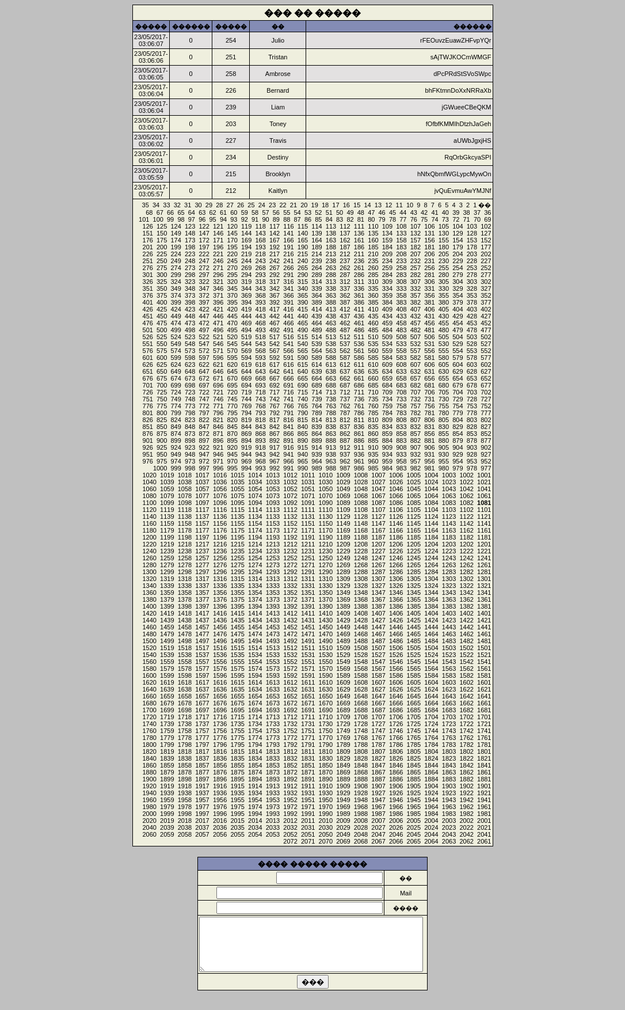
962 (345, 461)
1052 (290, 488)
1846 (396, 765)
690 (303, 385)
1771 (308, 737)
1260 (149, 558)
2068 (361, 841)
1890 (326, 779)
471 (218, 323)
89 (276, 219)
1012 (290, 475)
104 (457, 226)
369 (246, 295)
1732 (290, 723)
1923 (449, 792)
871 (218, 433)
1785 (414, 744)
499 (175, 329)
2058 (185, 834)
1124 (431, 516)
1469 (343, 634)
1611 (308, 682)
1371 (308, 599)
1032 (290, 482)
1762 (466, 737)
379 (457, 302)
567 (274, 350)
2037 (202, 827)
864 (316, 433)
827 (486, 426)
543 (260, 343)
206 (429, 253)
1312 (290, 578)
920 (232, 447)
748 (190, 399)
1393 (273, 606)
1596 (220, 675)
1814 (255, 751)
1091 (308, 502)
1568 (361, 668)
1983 (449, 813)
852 (486, 433)
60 (233, 212)
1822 (466, 758)
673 (190, 378)
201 (148, 247)
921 (218, 447)
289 (316, 274)
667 (274, 378)
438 (331, 316)
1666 (396, 703)
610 (373, 364)
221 (218, 253)
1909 (343, 786)
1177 (202, 530)
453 (472, 323)
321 (218, 281)
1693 (273, 710)
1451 (308, 627)
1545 (414, 661)
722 (204, 392)
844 (246, 426)
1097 (202, 502)
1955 (237, 799)
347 (204, 288)
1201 (484, 544)
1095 (237, 502)
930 (444, 454)
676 (148, 378)
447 (204, 316)
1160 (149, 523)
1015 (237, 475)
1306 (396, 578)
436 (359, 316)
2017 (202, 820)
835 (373, 426)
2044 (431, 834)
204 (457, 253)
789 (316, 412)
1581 (484, 675)
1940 (149, 792)
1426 (396, 620)
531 (429, 343)
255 (444, 267)
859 (387, 433)
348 (190, 288)
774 (175, 406)
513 (331, 336)
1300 (149, 571)
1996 (220, 813)
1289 (343, 571)
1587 (378, 675)
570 (232, 350)
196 (218, 247)
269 (246, 267)
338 (331, 288)
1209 (343, 544)
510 (373, 336)
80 (371, 219)
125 (162, 226)
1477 (202, 634)
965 (303, 461)
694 (246, 385)
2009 (343, 820)
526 (148, 336)
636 (359, 371)
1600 (149, 675)
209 (387, 253)
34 (156, 205)
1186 (396, 537)
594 (246, 357)
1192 (290, 537)
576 (148, 350)
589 (316, 357)
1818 (185, 751)
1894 (255, 779)
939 (316, 454)
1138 (185, 516)
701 (148, 385)
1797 (202, 744)
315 (303, 281)
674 (175, 378)
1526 (396, 654)
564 (316, 350)
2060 (149, 834)
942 (274, 454)
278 (472, 274)
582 (415, 357)
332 (415, 288)
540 (303, 343)
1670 (326, 703)
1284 (431, 571)
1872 (290, 772)
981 (429, 468)
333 (401, 288)
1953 (273, 799)
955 (444, 461)
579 (457, 357)
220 (232, 253)
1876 (220, 772)
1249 (343, 558)
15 (356, 205)
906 (429, 447)
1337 (202, 585)
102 (486, 226)
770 (232, 406)
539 (316, 343)
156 (429, 240)
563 (331, 350)
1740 (149, 723)
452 (486, 323)
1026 (396, 482)
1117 (202, 509)
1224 (431, 551)
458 (401, 323)
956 (429, 461)
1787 (378, 744)
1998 (185, 813)
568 (260, 350)
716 (288, 392)
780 (444, 412)
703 (472, 392)
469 (246, 323)
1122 (466, 516)
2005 (414, 820)
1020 (149, 475)
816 (288, 419)
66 (170, 212)
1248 (361, 558)
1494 (255, 640)
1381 (484, 606)
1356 (220, 592)
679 (457, 385)
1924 (431, 792)
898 (190, 440)
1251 (308, 558)
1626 (396, 689)
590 (303, 357)
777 (486, 412)
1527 (378, 654)
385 (373, 302)
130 (444, 233)
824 (175, 419)
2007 (378, 820)
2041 (484, 834)
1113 (273, 509)
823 (190, 419)
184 (387, 247)
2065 (414, 841)
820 (232, 419)
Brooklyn (277, 173)
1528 (361, 654)
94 (223, 219)
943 (260, 454)
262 (345, 267)
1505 (414, 647)
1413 (273, 613)
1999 (167, 813)
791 (288, 412)
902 (486, 447)
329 (457, 288)
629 (457, 371)
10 (409, 205)
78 (392, 219)
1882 (466, 779)
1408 (361, 613)
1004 (431, 475)
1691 (308, 710)
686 (359, 385)
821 (218, 419)
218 (260, 253)
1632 (290, 689)
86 (307, 219)
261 (359, 267)
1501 (484, 647)
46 (382, 212)
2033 (273, 827)
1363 (449, 599)
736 (359, 399)
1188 (361, 537)
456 (429, 323)
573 (190, 350)
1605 (414, 682)
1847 (378, 765)
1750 (326, 730)
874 (175, 433)
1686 (396, 710)
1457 (202, 627)
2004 (431, 820)
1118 (185, 509)
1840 (149, 758)
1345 (414, 592)
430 (444, 316)
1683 (449, 710)
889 (316, 440)
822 (204, 419)
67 (160, 212)
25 (250, 205)
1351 (308, 592)
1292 (290, 571)
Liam (278, 107)
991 (288, 468)
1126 (396, 516)
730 (444, 399)
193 (260, 247)
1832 (290, 758)
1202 (466, 544)
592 (274, 357)
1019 (167, 475)
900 (162, 440)
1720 (149, 716)
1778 (185, 737)
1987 (378, 813)
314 (316, 281)
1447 (378, 627)
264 (316, 267)
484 (387, 329)
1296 (220, 571)
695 (232, 385)
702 (486, 392)
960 (373, 461)
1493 (273, 640)
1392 (290, 606)
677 (486, 385)
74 (434, 219)
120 (232, 226)
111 (359, 226)
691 (288, 385)
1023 (449, 482)
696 (218, 385)
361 (359, 295)
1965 (414, 806)
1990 (326, 813)
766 (288, 406)
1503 (449, 647)
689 (316, 385)
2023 (449, 827)
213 (331, 253)
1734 (255, 723)
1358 (185, 592)
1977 (202, 806)
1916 (220, 786)
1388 (361, 606)
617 (274, 364)
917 (274, 447)
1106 (396, 509)
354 (457, 295)
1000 (160, 468)
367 (274, 295)
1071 (308, 495)
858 (401, 433)
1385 (414, 606)
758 (401, 406)
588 (331, 357)
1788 (361, 744)
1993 (273, 813)
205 (444, 253)
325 (162, 281)
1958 (185, 799)
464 (316, 323)
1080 (149, 495)
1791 (308, 744)
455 (444, 323)
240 (303, 260)
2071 (308, 841)
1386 (396, 606)
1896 (220, 779)
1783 (449, 744)
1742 (466, 730)
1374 (255, 599)
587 (345, 357)
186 (359, 247)
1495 (237, 640)
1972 (290, 806)
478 (472, 329)
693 (260, 385)
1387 (378, 606)
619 (246, 364)
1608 (361, 682)
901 (148, 440)
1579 (167, 668)
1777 (202, 737)
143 (260, 233)
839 (316, 426)
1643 (449, 696)
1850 (326, 765)
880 (444, 440)
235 (373, 260)
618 (260, 364)
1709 (343, 716)
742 (274, 399)
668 (260, 378)
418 (260, 309)
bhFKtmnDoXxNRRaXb (458, 90)
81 (360, 219)
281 (429, 274)
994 (246, 468)
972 (204, 461)
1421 (484, 620)
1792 (290, 744)
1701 (484, 716)
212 (345, 253)
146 (218, 233)
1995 (237, 813)
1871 (308, 772)
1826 (396, 758)
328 (472, 288)
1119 (167, 509)
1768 (361, 737)
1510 (326, 647)
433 (401, 316)
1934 (255, 792)
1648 (361, 696)
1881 (484, 779)
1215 (237, 544)
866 (288, 433)
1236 (220, 551)
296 (218, 274)
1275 (237, 564)
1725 (414, 723)
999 (175, 468)
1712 (290, 716)
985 (373, 468)
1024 (431, 482)
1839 (167, 758)
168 (260, 240)
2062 (466, 841)
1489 (343, 640)
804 (457, 419)
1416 (220, 613)
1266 (396, 564)
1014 (255, 475)
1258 (185, 558)
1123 (449, 516)
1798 (185, 744)
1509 (343, 647)
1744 (431, 730)
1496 (220, 640)
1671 (308, 703)
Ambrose (278, 73)
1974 (255, 806)
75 (424, 219)
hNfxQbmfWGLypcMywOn (454, 173)
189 (316, 247)
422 (204, 309)
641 (288, 371)
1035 (237, 482)
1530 (326, 654)
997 (204, 468)
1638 (185, 689)
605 (444, 364)
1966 (396, 806)
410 (373, 309)
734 (387, 399)
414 (316, 309)
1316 (220, 578)
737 (345, 399)
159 (387, 240)
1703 (449, 716)
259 (387, 267)
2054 (255, 834)
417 (274, 309)
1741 (484, 730)
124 (175, 226)
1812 (290, 751)
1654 (255, 696)
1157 (202, 523)
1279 (167, 564)
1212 (290, 544)
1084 (431, 502)
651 (148, 371)
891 (288, 440)
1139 (167, 516)
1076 (220, 495)
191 (288, 247)
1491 (308, 640)
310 (373, 281)
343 (260, 288)
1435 (237, 620)
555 (444, 350)
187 (345, 247)
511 (359, 336)
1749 (343, 730)
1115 (237, 509)
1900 (149, 779)
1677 (202, 703)
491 (288, 329)
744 (246, 399)
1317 (202, 578)
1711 (308, 716)
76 (413, 219)
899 (175, 440)
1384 (431, 606)
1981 (484, 813)
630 (444, 371)
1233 (273, 551)
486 (359, 329)
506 (429, 336)
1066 (396, 495)
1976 (220, 806)
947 (204, 454)
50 (339, 212)
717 (274, 392)
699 (175, 385)
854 (457, 433)
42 (424, 212)
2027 (378, 827)
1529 (343, 654)
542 (274, 343)
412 (345, 309)
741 (288, 399)
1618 (185, 682)
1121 (484, 516)
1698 (185, 710)
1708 (361, 716)
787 (345, 412)
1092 (290, 502)
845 (232, 426)
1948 (361, 799)
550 (162, 343)
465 (303, 323)
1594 (255, 675)
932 (415, 454)
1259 (167, 558)
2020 (149, 820)
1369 (343, 599)
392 (274, 302)
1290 (326, 571)
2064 (431, 841)
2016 (220, 820)
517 (274, 336)
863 (331, 433)
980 (444, 468)
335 (373, 288)
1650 (326, 696)
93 (233, 219)
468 (260, 323)
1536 (220, 654)
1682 (466, 710)
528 (472, 343)
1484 (431, 640)
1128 (361, 516)
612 (345, 364)
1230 (326, 551)
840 (303, 426)
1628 (361, 689)
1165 (414, 530)
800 (162, 412)
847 (204, 426)
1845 (414, 765)
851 (148, 426)
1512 (290, 647)
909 (387, 447)
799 (175, 412)
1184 (431, 537)
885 (373, 440)
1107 (378, 509)
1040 (149, 482)
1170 (326, 530)
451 (148, 316)
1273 (273, 564)
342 (274, 288)
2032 (290, 827)
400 (162, 302)
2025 (414, 827)
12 (388, 205)
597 (204, 357)
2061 (484, 841)
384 (387, 302)
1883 (449, 779)
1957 (202, 799)
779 (457, 412)
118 (260, 226)
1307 (378, 578)
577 (486, 357)
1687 (378, 710)
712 (345, 392)
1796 (220, 744)
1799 (167, 744)
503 (472, 336)
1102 (466, 509)
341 (288, 288)
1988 (361, 813)
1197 (202, 537)
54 (297, 212)
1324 (431, 585)
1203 (449, 544)
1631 (308, 689)
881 (429, 440)
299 (175, 274)
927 (486, 454)
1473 (273, 634)
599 (175, 357)
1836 (220, 758)
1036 (220, 482)
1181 (484, 537)
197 (204, 247)
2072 (290, 841)
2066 (396, 841)
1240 (149, 551)
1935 (237, 792)
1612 (290, 682)
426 (148, 309)
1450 (326, 627)
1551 (308, 661)
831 (429, 426)
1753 (273, 730)
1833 (273, 758)
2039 (167, 827)
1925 (414, 792)
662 (345, 378)
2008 (361, 820)
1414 (255, 613)
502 (486, 336)
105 (444, 226)
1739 (167, 723)
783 (401, 412)
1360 (149, 592)
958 (401, 461)
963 (331, 461)
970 (232, 461)
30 (198, 205)
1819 (167, 751)
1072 (290, 495)
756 (429, 406)
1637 (202, 689)
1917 (202, 786)
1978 (185, 806)
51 (329, 212)
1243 (449, 558)
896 (218, 440)
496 (218, 329)
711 (359, 392)
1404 (431, 613)
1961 (484, 806)
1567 (378, 668)
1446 (396, 627)
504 (457, 336)
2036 (220, 827)
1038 (185, 482)
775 (162, 406)
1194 (255, 537)
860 (373, 433)
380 (444, 302)
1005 (414, 475)
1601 (484, 682)
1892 (290, 779)
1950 (326, 799)
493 (260, 329)
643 (260, 371)
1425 (414, 620)
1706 (396, 716)
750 (162, 399)
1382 (466, 606)
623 (190, 364)
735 (373, 399)
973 (190, 461)
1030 (326, 482)
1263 (449, 564)
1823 (449, 758)
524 (175, 336)
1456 (220, 627)
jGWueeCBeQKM (466, 107)
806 (429, 419)
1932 (290, 792)
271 (218, 267)
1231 (308, 551)
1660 (149, 696)
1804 (431, 751)
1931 (308, 792)
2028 (361, 827)
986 (359, 468)
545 (232, 343)
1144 (431, 523)
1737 (202, 723)
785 (373, 412)
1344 (431, 592)
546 (218, 343)
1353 (273, 592)
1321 (484, 585)
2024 (431, 827)
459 (387, 323)
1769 (343, 737)
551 (148, 343)
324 (175, 281)
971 (218, 461)
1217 (202, 544)
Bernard (277, 90)
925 (162, 447)
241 (288, 260)
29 (208, 205)
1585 (414, 675)
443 (260, 316)
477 (486, 329)
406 (429, 309)
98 (180, 219)
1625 (414, 689)
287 (345, 274)
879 (457, 440)
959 (387, 461)
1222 (466, 551)
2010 (326, 820)
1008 (361, 475)
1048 (361, 488)
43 (413, 212)
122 (204, 226)
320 (232, 281)
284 (387, 274)
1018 (185, 475)
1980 (149, 806)
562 (345, 350)
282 (415, 274)
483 (401, 329)
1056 (220, 488)
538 (331, 343)
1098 (185, 502)
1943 (449, 799)
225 (162, 253)
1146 (396, 523)
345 (232, 288)
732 (415, 399)
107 (415, 226)
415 (303, 309)
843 (260, 426)
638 (331, 371)
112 (345, 226)
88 (286, 219)
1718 (185, 716)
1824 (431, 758)
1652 (290, 696)
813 (331, 419)
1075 (237, 495)
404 (457, 309)
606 (429, 364)
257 (415, 267)
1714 (255, 716)
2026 (396, 827)
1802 (466, 751)
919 (246, 447)
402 (486, 309)
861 (359, 433)
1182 (466, 537)
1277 (202, 564)
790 (303, 412)
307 (415, 281)
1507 (378, 647)
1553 (273, 661)
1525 (414, 654)
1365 (414, 599)
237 (345, 260)
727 (486, 399)
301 (148, 274)
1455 (237, 627)
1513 (273, 647)
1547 (378, 661)
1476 (220, 634)
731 (429, 399)
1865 (414, 772)
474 (175, 323)
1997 (202, 813)
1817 (202, 751)
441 (288, 316)
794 (246, 412)
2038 (185, 827)
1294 (255, 571)
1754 (255, 730)
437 (345, 316)
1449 (343, 627)
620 (232, 364)
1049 (343, 488)
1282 (466, 571)
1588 (361, 675)
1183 (449, 537)
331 (429, 288)
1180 (149, 530)
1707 (378, 716)
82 (349, 219)
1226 (396, 551)
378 (472, 302)
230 (444, 260)
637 (345, 371)
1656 (220, 696)
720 (232, 392)
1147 (378, 523)
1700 (149, 710)
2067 (378, 841)
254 (457, 267)
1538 (185, 654)
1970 (326, 806)
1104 (431, 509)
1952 (290, 799)
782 (415, 412)
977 (486, 468)
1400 (149, 606)
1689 (343, 710)
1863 (449, 772)
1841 (484, 765)
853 (472, 433)
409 (387, 309)
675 (162, 378)
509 (387, 336)
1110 (326, 509)
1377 (202, 599)
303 (472, 281)
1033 (273, 482)
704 (457, 392)
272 (204, 267)
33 (166, 205)
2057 (202, 834)
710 (373, 392)
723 (190, 392)
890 (303, 440)
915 (303, 447)
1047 (378, 488)
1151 (308, 523)
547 (204, 343)
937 (345, 454)
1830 (326, 758)
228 (472, 260)
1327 (378, 585)
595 (232, 357)
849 (175, 426)
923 (190, 447)
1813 (273, 751)
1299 (167, 571)
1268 (361, 564)
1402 (466, 613)
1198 (185, 537)
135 (373, 233)
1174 (255, 530)
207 (415, 253)
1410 (326, 613)
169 (246, 240)
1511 (308, 647)
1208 (361, 544)
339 (316, 288)
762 (345, 406)
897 (204, 440)
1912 (290, 786)
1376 (220, 599)
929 (457, 454)
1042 (466, 488)
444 (246, 316)
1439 (167, 620)
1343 (449, 592)
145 (232, 233)
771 (218, 406)
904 (457, 447)
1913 (273, 786)
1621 (484, 689)
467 (274, 323)
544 (246, 343)
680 (444, 385)
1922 (466, 792)
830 (444, 426)
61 (223, 212)
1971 (308, 806)
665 (303, 378)
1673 (273, 703)
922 (204, 447)
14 (367, 205)
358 (401, 295)
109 (387, 226)
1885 (414, 779)
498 (190, 329)
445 (232, 316)
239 (316, 260)
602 (486, 364)
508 (401, 336)
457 (415, 323)
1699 (167, 710)
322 (204, 281)
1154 (255, 523)
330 (444, 288)
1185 (414, 537)
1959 (167, 799)
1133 (273, 516)
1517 (202, 647)
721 (218, 392)
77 (402, 219)
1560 (149, 661)
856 (429, 433)
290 (303, 274)
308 (401, 281)
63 (202, 212)
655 (444, 378)
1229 (343, 551)
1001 (484, 475)
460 (373, 323)
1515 (237, 647)
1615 (237, 682)
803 (472, 419)
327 (486, 288)
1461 (484, 634)
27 (230, 205)
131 (429, 233)
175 (162, 240)
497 (204, 329)
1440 (149, 620)
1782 (466, 744)
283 (401, 274)
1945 (414, 799)
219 (246, 253)
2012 (290, 820)
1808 (361, 751)
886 (359, 440)
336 (359, 288)
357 (415, 295)
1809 (343, 751)
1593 (273, 675)
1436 (220, 620)
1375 (237, 599)
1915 (237, 786)
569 (246, 350)
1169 (343, 530)
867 (274, 433)
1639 (167, 689)
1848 (361, 765)
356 (429, 295)
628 (472, 371)
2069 (343, 841)
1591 (308, 675)
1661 (484, 703)
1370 (326, 599)
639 (316, 371)
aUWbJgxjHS (472, 140)
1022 (466, 482)
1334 (255, 585)
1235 (237, 551)
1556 (220, 661)
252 (486, 267)
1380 (149, 599)
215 (303, 253)
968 (260, 461)
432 (415, 316)
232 (415, 260)
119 (246, 226)
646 (218, 371)
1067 (378, 495)
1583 (449, 675)
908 (401, 447)
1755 (237, 730)
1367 (378, 599)
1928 (361, 792)
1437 (202, 620)
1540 (149, 654)
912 (345, 447)
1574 (255, 668)
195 (232, 247)
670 (232, 378)
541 (288, 343)
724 (175, 392)
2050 (326, 834)
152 (486, 240)
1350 (326, 592)
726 (148, 392)
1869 (343, 772)
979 (457, 468)
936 (359, 454)
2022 (466, 827)
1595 (237, 675)
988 (331, 468)
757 (415, 406)
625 (162, 364)
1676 (220, 703)
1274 (255, 564)
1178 (185, 530)
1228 (361, 551)
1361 (484, 599)
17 (335, 205)
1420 (149, 613)
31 (187, 205)
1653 (273, 696)
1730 (326, 723)
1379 (167, 599)
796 (218, 412)
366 (288, 295)
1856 (220, 765)
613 (331, 364)
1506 (396, 647)
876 (148, 433)
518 (260, 336)
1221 (484, 551)
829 (457, 426)
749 (175, 399)
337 (345, 288)
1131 (308, 516)
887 (345, 440)
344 (246, 288)
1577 (202, 668)
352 (486, 295)
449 (175, 316)
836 (359, 426)
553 (472, 350)
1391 (308, 606)
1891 (308, 779)
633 (401, 371)
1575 (237, 668)
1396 (220, 606)
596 (218, 357)
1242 (466, 558)
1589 (343, 675)
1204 (431, 544)
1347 (378, 592)
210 (373, 253)
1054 (255, 488)
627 (486, 371)
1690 (326, 710)
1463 (449, 634)
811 (359, 419)
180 (444, 247)
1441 (484, 627)
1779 (167, 737)
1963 (449, 806)
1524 (431, 654)
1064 (431, 495)
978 (472, 468)
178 (472, 247)
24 (261, 205)
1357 (202, 592)
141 (288, 233)
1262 (466, 564)
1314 (255, 578)
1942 (466, 799)
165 (303, 240)
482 (415, 329)
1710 (326, 716)
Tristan (277, 57)
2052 (290, 834)
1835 (237, 758)
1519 (167, 647)
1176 (220, 530)
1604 (431, 682)
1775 (237, 737)
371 (218, 295)
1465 (414, 634)
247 (204, 260)
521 (218, 336)
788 (331, 412)
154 (457, 240)
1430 (326, 620)
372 (204, 295)
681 (429, 385)
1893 (273, 779)
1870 (326, 772)
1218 (185, 544)
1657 (202, 696)
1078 (185, 495)
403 (472, 309)
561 (359, 350)
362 (345, 295)
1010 (326, 475)
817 (274, 419)
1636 (220, 689)
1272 (290, 564)
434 (387, 316)
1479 (167, 634)
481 (429, 329)
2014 (255, 820)
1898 (185, 779)
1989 (343, 813)
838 (331, 426)
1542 (466, 661)
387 (345, 302)
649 (175, 371)
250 (162, 260)
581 (429, 357)
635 (373, 371)
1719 (167, 716)
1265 (414, 564)
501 (148, 329)
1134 (255, 516)
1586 (396, 675)
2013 (273, 820)
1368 (361, 599)
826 (148, 419)
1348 (361, 592)
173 (190, 240)
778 (472, 412)
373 (190, 295)
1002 (466, 475)
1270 (326, 564)
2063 (449, 841)
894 (246, 440)
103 (472, 226)
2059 (167, 834)
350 (162, 288)
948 (190, 454)
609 (387, 364)
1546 (396, 661)
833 (401, 426)
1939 (167, 792)
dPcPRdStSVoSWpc (462, 73)
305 (444, 281)
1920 (149, 786)
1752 (290, 730)
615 (303, 364)
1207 (378, 544)
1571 (308, 668)
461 (359, 323)
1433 (273, 620)
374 (175, 295)
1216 (220, 544)
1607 (378, 682)
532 (415, 343)
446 (218, 316)
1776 (220, 737)
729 (457, 399)
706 (429, 392)
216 (288, 253)
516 (288, 336)
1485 (414, 640)
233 (401, 260)
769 (246, 406)
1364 (431, 599)
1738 (185, 723)
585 (373, 357)
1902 (466, 786)
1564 (431, 668)
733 (401, 399)
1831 (308, 758)
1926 (396, 792)
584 (387, 357)
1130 (326, 516)
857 (415, 433)
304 (457, 281)
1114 (255, 509)
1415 (237, 613)
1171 (308, 530)
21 (293, 205)
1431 (308, 620)
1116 (220, 509)
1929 (343, 792)
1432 (290, 620)
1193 (273, 537)
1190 (326, 537)
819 (246, 419)
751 (148, 399)
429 (457, 316)
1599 (167, 675)
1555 (237, 661)
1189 (343, 537)
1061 (484, 495)
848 (190, 426)
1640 (149, 689)
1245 (414, 558)
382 (415, 302)
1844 (431, 765)
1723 (449, 723)
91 (254, 219)
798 (190, 412)
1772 (290, 737)
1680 (149, 703)
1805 (414, 751)
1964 (431, 806)
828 (472, 426)
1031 (308, 482)
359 (387, 295)
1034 (255, 482)
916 (288, 447)
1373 (273, 599)
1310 (326, 578)
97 (191, 219)
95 (212, 219)
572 (204, 350)
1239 (167, 551)
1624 (431, 689)
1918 (185, 786)
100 (158, 219)
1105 (414, 509)
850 (162, 426)
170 (232, 240)
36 (487, 212)
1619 (167, 682)
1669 (343, 703)
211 (359, 253)
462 (345, 323)
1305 (414, 578)
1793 (273, 744)
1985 (414, 813)
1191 (308, 537)
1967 (378, 806)
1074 (255, 495)
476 (148, 323)
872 (204, 433)
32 (177, 205)
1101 (484, 509)
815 (303, 419)
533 (401, 343)
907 (415, 447)
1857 (202, 765)
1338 (185, 585)
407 (415, 309)
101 (144, 219)
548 (190, 343)
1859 (167, 765)
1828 (361, 758)
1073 (273, 495)
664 (316, 378)
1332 (290, 585)
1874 (255, 772)
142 (274, 233)
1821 (484, 758)
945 (232, 454)
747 (204, 399)
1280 (149, 564)
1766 (396, 737)
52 (318, 212)
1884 (431, 779)
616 (288, 364)
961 (359, 461)
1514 (255, 647)
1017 (202, 475)
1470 (326, 634)
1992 (290, 813)
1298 (185, 571)
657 (415, 378)
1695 (237, 710)
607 (415, 364)
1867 (378, 772)
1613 (273, 682)
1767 (378, 737)
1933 (273, 792)
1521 (484, 654)
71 (466, 219)
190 (303, 247)
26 (240, 205)
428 (472, 316)
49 (349, 212)
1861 (484, 772)
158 (401, 240)
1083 (449, 502)
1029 (343, 482)
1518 (185, 647)
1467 (378, 634)
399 (175, 302)
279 (457, 274)
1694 (255, 710)
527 (486, 343)
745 (232, 399)
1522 (466, 654)
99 (170, 219)
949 (175, 454)
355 (444, 295)
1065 (414, 495)
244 (246, 260)
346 (218, 288)
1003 (449, 475)
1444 (431, 627)
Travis (278, 140)
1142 (466, 523)
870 (232, 433)
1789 (343, 744)
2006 (396, 820)
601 (148, 357)
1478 (185, 634)
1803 (449, 751)
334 (387, 288)
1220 (149, 544)
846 (218, 426)
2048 (361, 834)
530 (444, 343)
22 (282, 205)
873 (190, 433)
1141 (484, 523)
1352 (290, 592)
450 (162, 316)
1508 (361, 647)
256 (429, 267)
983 (401, 468)
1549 (343, 661)
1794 (255, 744)
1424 (431, 620)
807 (415, 419)
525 (162, 336)
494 (246, 329)
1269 (343, 564)
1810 (326, 751)
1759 (167, 730)
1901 (484, 786)
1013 (273, 475)
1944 (431, 799)
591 (288, 357)
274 (175, 267)
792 (274, 412)
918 (260, 447)
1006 (396, 475)
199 (175, 247)
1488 (361, 640)
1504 (431, 647)
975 (162, 461)
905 (444, 447)
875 (162, 433)
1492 (290, 640)
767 (274, 406)
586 (359, 357)
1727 (378, 723)
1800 (149, 744)
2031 (308, 827)
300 (162, 274)
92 (244, 219)
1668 (361, 703)
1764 (431, 737)
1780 (149, 737)
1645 (414, 696)
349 (175, 288)
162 (345, 240)
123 (190, 226)
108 (401, 226)
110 (373, 226)
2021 (484, 827)
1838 (185, 758)
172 (204, 240)
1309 (343, 578)
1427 (378, 620)
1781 (484, 744)
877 (486, 440)
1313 (273, 578)
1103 (449, 509)
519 (246, 336)
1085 (414, 502)
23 (272, 205)
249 (175, 260)
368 (260, 295)
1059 (167, 488)
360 (373, 295)
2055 (237, 834)
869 (246, 433)
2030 (326, 827)
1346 (396, 592)
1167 (378, 530)
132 (415, 233)
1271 (308, 564)
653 (472, 378)
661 (359, 378)
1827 (378, 758)
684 (387, 385)
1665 (414, 703)
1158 (185, 523)
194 (246, 247)
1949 (343, 799)
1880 (149, 772)
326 (148, 281)
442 (274, 316)
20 (303, 205)
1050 (326, 488)
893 (260, 440)
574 (175, 350)
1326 (396, 585)
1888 (361, 779)
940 (303, 454)
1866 (396, 772)
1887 (378, 779)
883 (401, 440)
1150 (326, 523)
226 (148, 253)
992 (274, 468)
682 (415, 385)
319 (246, 281)
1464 (431, 634)
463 (331, 323)
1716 (220, 716)
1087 (378, 502)
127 (486, 233)
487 (345, 329)
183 (401, 247)
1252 (290, 558)
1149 (343, 523)
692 (274, 385)
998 (190, 468)
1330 (326, 585)
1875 (237, 772)
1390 (326, 606)
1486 (396, 640)
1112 (290, 509)
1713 (273, 716)
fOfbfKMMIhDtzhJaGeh (458, 123)
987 (345, 468)
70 (477, 219)
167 (274, 240)
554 (457, 350)
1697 (202, 710)
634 (387, 371)
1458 (185, 627)
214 (316, 253)
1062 (466, 495)
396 (218, 302)
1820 (149, 751)
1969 (343, 806)
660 (373, 378)
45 (392, 212)
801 (148, 412)
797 (204, 412)
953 (472, 461)
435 (373, 316)
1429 (343, 620)
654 (457, 378)
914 (316, 447)
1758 (185, 730)
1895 (237, 779)
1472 (290, 634)
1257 (202, 558)
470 (232, 323)
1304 (431, 578)
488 (331, 329)
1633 (273, 689)
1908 (361, 786)
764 (316, 406)
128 (472, 233)
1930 (326, 792)
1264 (431, 564)
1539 (167, 654)
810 (373, 419)
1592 (290, 675)
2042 (466, 834)
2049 (343, 834)
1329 (343, 585)
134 (387, 233)
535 (373, 343)
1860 (149, 765)
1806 (396, 751)
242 (274, 260)
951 (148, 454)
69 (487, 219)
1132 (290, 516)
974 (175, 461)
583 (401, 357)
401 (148, 302)
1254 (255, 558)
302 (486, 281)
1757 (202, 730)
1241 (484, 558)
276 (148, 267)
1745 (414, 730)
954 (457, 461)
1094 (255, 502)
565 (303, 350)
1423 (449, 620)
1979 (167, 806)
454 (457, 323)
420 (232, 309)
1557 (202, 661)
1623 (449, 689)
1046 (396, 488)
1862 (466, 772)
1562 (466, 668)
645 (232, 371)
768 (260, 406)
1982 (466, 813)
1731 (308, 723)
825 (162, 419)
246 (218, 260)
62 (212, 212)
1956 (220, 799)
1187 (378, 537)
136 (359, 233)
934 (387, 454)
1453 (273, 627)
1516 (220, 647)
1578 (185, 668)
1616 (220, 682)
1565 (414, 668)
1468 (361, 634)
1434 (255, 620)
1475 (237, 634)
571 (218, 350)
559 (387, 350)
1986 (396, 813)
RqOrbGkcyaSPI (467, 157)
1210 (326, 544)
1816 (220, 751)
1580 (149, 668)
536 (359, 343)
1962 (466, 806)
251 (148, 260)
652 (486, 378)
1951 (308, 799)
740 (303, 399)
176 (148, 240)
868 (260, 433)
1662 (466, 703)
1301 (484, 578)
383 (401, 302)
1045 (414, 488)
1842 (466, 765)
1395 (237, 606)
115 (303, 226)
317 (274, 281)
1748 (361, 730)
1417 (202, 613)
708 (401, 392)
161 (359, 240)
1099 (167, 502)
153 (472, 240)
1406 (396, 613)
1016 (220, 475)
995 (232, 468)
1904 (431, 786)
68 (149, 212)
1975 (237, 806)
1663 (449, 703)
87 (297, 219)
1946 (396, 799)
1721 (484, 723)
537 (345, 343)
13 (378, 205)
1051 (308, 488)
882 (415, 440)
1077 (202, 495)
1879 (167, 772)
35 (145, 205)
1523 (449, 654)
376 (148, 295)
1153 (273, 523)
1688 (361, 710)
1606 (396, 682)
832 (415, 426)
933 (401, 454)
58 (254, 212)
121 (218, 226)
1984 (431, 813)
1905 (414, 786)
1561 (484, 668)
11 (399, 205)
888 (331, 440)
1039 (167, 482)
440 (303, 316)
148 (190, 233)
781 (429, 412)
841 (288, 426)
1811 (308, 751)
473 (190, 323)
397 (204, 302)
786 (359, 412)
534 (387, 343)
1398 (185, 606)
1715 (237, 716)
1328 (361, 585)
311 (359, 281)
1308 (361, 578)
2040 (149, 827)
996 (218, 468)
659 (387, 378)
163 (331, 240)
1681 (484, 710)
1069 (343, 495)
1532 (290, 654)
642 (274, 371)
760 (373, 406)
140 (303, 233)
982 (415, 468)
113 (331, 226)
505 (444, 336)
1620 (149, 682)
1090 (326, 502)
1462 (466, 634)
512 (345, 336)
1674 (255, 703)
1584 (431, 675)
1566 (396, 668)
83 (339, 219)
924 (175, 447)
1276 (220, 564)
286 (359, 274)
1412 (290, 613)
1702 (466, 716)
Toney (277, 123)
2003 (449, 820)
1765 (414, 737)
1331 (308, 585)
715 (303, 392)
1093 (273, 502)
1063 (449, 495)
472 (204, 323)
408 (401, 309)
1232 (290, 551)
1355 (237, 592)
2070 (326, 841)
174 (175, 240)
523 (190, 336)
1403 (449, 613)
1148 (361, 523)
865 (303, 433)
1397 (202, 606)
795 (232, 412)
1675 (237, 703)
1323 (449, 585)
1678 (185, 703)
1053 (273, 488)
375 (162, 295)
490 (303, 329)
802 (486, 419)
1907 (378, 786)
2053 (273, 834)
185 (373, 247)
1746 (396, 730)
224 (175, 253)
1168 (361, 530)
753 (472, 406)
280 (444, 274)
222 (204, 253)
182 (415, 247)
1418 (185, 613)
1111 (308, 509)
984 (387, 468)
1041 (484, 488)
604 (457, 364)
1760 (149, 730)
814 (316, 419)
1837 (202, 758)
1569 (343, 668)
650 (162, 371)
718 (260, 392)
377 (486, 302)
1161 (484, 530)
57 (265, 212)
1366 (396, 599)
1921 (484, 792)
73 (445, 219)
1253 (273, 558)
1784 (431, 744)
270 (232, 267)
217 (274, 253)
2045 (414, 834)
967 (274, 461)
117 (274, 226)
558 (401, 350)
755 (444, 406)
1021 (484, 482)
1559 (167, 661)
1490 (326, 640)
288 (331, 274)
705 (444, 392)
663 (331, 378)
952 (486, 461)
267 (274, 267)
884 (387, 440)
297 (204, 274)
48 (360, 212)
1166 (396, 530)
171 (218, 240)
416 (288, 309)
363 (331, 295)
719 (246, 392)
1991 (308, 813)
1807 (378, 751)
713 (331, 392)
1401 (484, 613)
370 (232, 295)
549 (175, 343)
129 (457, 233)
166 (288, 240)
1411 (308, 613)
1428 (361, 620)
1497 (202, 640)
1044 (431, 488)
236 (359, 260)
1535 (237, 654)
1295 (237, 571)
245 (232, 260)
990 (303, 468)
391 (288, 302)
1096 (220, 502)
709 (387, 392)
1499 (167, 640)
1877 (202, 772)
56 (276, 212)
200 (162, 247)
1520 (149, 647)
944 (246, 454)
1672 (290, 703)
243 (260, 260)
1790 (326, 744)
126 (148, 226)
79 (382, 219)
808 (401, 419)
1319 (167, 578)
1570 (326, 668)
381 (429, 302)
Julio (278, 40)
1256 (220, 558)
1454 (255, 627)
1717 (202, 716)
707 (415, 392)
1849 (343, 765)
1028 (361, 482)
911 (359, 447)
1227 (378, 551)
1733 (273, 723)
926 (148, 447)
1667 (378, 703)
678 (472, 385)
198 (190, 247)
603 (472, 364)
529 (457, 343)
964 (316, 461)
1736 (220, 723)
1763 (449, 737)
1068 (361, 495)
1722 (466, 723)
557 (415, 350)
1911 (308, 786)
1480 (149, 634)
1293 (273, 571)
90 (265, 219)
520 (232, 336)
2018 (185, 820)
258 (401, 267)
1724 (431, 723)
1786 (396, 744)
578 (472, 357)
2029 (343, 827)
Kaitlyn (277, 190)
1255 (237, 558)
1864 (431, 772)
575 (162, 350)
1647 (378, 696)
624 (175, 364)
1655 (237, 696)
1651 (308, 696)
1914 (255, 786)
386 (359, 302)
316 (288, 281)
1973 (273, 806)
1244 (431, 558)
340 (303, 288)
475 (162, 323)
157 (415, 240)
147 (204, 233)
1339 (167, 585)
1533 (273, 654)
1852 (290, 765)
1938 (185, 792)
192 (274, 247)
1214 (255, 544)
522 (204, 336)
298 (190, 274)
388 (331, 302)
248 (190, 260)
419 (246, 309)
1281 (484, 571)
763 (331, 406)
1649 (343, 696)
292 (274, 274)
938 (331, 454)
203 (472, 253)
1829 (343, 758)
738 (331, 399)
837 (345, 426)
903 (472, 447)
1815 (237, 751)
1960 (149, 799)
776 (148, 406)
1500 (149, 640)
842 (274, 426)
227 (486, 260)
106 (429, 226)
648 (190, 371)
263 (331, 267)
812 (345, 419)
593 (260, 357)
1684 (431, 710)
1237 (202, 551)
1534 (255, 654)
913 (331, 447)
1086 (396, 502)
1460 (149, 627)
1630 (326, 689)
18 (325, 205)
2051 (308, 834)
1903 (449, 786)
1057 (202, 488)
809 (387, 419)
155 (444, 240)
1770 (326, 737)
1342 (466, 592)
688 (331, 385)
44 (402, 212)
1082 (466, 502)
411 (359, 309)
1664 (431, 703)
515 (303, 336)
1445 (414, 627)
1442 (466, 627)
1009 (343, 475)
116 (288, 226)
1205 (414, 544)
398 (190, 302)
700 (162, 385)
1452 (290, 627)
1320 (149, 578)
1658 (185, 696)
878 (472, 440)
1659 (167, 696)
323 (190, 281)
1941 (484, 799)
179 (457, 247)
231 (429, 260)
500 (162, 329)
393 (260, 302)
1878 (185, 772)
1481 (484, 640)
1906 (396, 786)
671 (218, 378)
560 (373, 350)
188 (331, 247)
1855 (237, 765)
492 (274, 329)
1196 (220, 537)
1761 (484, 737)
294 (246, 274)
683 (401, 385)
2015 (237, 820)
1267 (378, 564)
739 (316, 399)
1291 (308, 571)
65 (180, 212)
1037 (202, 482)
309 (387, 281)
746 (218, 399)
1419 (167, 613)
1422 (466, 620)
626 (148, 364)
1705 (414, 716)
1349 (343, 592)
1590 (326, 675)
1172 (290, 530)
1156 (220, 523)
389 (316, 302)
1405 (414, 613)
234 (387, 260)
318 (260, 281)
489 (316, 329)
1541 (484, 661)
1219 (167, 544)
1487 (378, 640)
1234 (255, 551)
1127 (378, 516)
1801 (484, 751)
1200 (149, 537)
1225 (414, 551)
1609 (343, 682)
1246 (396, 558)
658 (401, 378)
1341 (484, 592)
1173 (273, 530)
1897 (202, 779)
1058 (185, 488)
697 (204, 385)
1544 (431, 661)
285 (373, 274)
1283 (449, 571)
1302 (466, 578)
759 (387, 406)
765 (303, 406)
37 (477, 212)
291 (288, 274)
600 (162, 357)
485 (373, 329)
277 (486, 274)
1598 (185, 675)
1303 (449, 578)
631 (429, 371)
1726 (396, 723)
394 (246, 302)
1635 (237, 689)
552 (486, 350)
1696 (220, 710)
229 (457, 260)
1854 (255, 765)
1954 (255, 799)
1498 (185, 640)
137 (345, 233)
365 (303, 295)
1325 (414, 585)
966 (288, 461)
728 (472, 399)
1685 (414, 710)
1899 (167, 779)
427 (486, 316)
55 (286, 212)
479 (457, 329)
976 (148, 461)
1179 (167, 530)
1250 (326, 558)
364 (316, 295)
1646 (396, 696)
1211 (308, 544)
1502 (466, 647)
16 (346, 205)
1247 (378, 558)
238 (331, 260)
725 (162, 392)
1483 (449, 640)
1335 (237, 585)
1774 (255, 737)
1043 (449, 488)
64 (191, 212)
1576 (220, 668)
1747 (378, 730)
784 (387, 412)
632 (415, 371)
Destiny (278, 157)
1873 (273, 772)
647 (204, 371)
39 (455, 212)
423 (190, 309)
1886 (396, 779)
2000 (149, 813)
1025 (414, 482)
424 (175, 309)
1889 (343, 779)
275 (162, 267)
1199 (167, 537)
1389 (343, 606)
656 (429, 378)
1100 (149, 502)
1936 (220, 792)
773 (190, 406)
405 (444, 309)
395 (232, 302)
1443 (449, 627)
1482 (466, 640)
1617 (202, 682)
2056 (220, 834)
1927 (378, 792)
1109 (343, 509)
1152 (290, 523)
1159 (167, 523)
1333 (273, 585)
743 (260, 399)
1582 (466, 675)
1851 (308, 765)
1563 (449, 668)
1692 (290, 710)
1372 (290, 599)
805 (444, 419)
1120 (149, 509)
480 (444, 329)
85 (318, 219)
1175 (237, 530)
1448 (361, 627)
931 (429, 454)
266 (288, 267)
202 (486, 253)
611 (359, 364)
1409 (343, 613)
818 (260, 419)
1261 (484, 564)
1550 (326, 661)
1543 (449, 661)
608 (401, 364)
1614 (255, 682)
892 (274, 440)
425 (162, 309)
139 (316, 233)
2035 (237, 827)
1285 (414, 571)
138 (331, 233)
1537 (202, 654)
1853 (273, 765)
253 (472, 267)
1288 (361, 571)
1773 (273, 737)
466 (288, 323)
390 (303, 302)
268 (260, 267)
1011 (308, 475)
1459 (167, 627)
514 (316, 336)
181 (429, 247)
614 (316, 364)
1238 (185, 551)
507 (415, 336)
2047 (378, 834)
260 (373, 267)
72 (455, 219)
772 (204, 406)
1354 (255, 592)
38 (466, 212)
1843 (449, 765)
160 (373, 240)
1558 (185, 661)
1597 (202, 675)
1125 (414, 516)
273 (190, 267)
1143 (449, 523)
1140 (149, 516)
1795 (237, 744)
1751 (308, 730)
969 (246, 461)
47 (371, 212)
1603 (449, 682)
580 (444, 357)
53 (307, 212)
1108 (361, 509)
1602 (466, 682)
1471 (308, 634)
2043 (449, 834)
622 (204, 364)
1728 (361, 723)
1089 (343, 502)
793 (260, 412)
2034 (255, 827)
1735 (237, 723)
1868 (361, 772)
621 (218, 364)
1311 (308, 578)
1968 (361, 806)
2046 (396, 834)
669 (246, 378)
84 (329, 219)
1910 (326, 786)
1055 (237, 488)
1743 (449, 730)
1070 (326, 495)
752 (486, 406)
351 (148, 288)
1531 (308, 654)
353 (472, 295)
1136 (220, 516)
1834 (255, 758)
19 (314, 205)
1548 (361, 661)
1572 (290, 668)
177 (486, 247)
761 (359, 406)
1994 (255, 813)
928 (472, 454)
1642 (466, 696)
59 (244, 212)
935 (373, 454)
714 (316, 392)
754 (457, 406)
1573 (273, 668)
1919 (167, 786)
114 (316, 226)
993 (260, 468)
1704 (431, 716)
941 (288, 454)
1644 (431, 696)
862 (345, 433)
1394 (255, 606)
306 (429, 281)
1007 (378, 475)
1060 (149, 488)
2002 (466, 820)
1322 (466, 585)
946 (218, 454)
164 (316, 240)
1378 (185, 599)
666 (288, 378)
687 (345, 385)
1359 (167, 592)
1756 (220, 730)
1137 (202, 516)
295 (232, 274)
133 (401, 233)
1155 (237, 523)
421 (218, 309)
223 (190, 253)
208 (401, 253)
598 (190, 357)
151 (148, 233)
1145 (414, 523)
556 (429, 350)
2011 (308, 820)
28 (219, 205)
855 (444, 433)
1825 (414, 758)
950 (162, 454)
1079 (167, 495)
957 (415, 461)
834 (387, 426)
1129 (343, 516)
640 (303, 371)
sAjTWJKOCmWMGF (460, 57)
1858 (185, 765)
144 (246, 233)
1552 (290, 661)
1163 (449, 530)
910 (373, 447)
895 (232, 440)
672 (204, 378)
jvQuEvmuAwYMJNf (463, 190)
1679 (167, 703)
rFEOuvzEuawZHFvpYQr (455, 40)
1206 (396, 544)
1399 (167, 606)
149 (175, 233)
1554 (255, 661)
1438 (185, 620)
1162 (466, 530)
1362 (466, 599)
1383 (449, 606)
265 (303, 267)
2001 (484, 820)
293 (260, 274)
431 (429, 316)
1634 (255, 689)
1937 (202, 792)
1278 (185, 564)
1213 (273, 544)
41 (434, 212)
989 (316, 468)
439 (316, 316)
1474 (255, 634)
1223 (449, 551)
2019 (167, 820)
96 (202, 219)
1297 (202, 571)
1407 (378, 613)
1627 (378, 689)
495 (232, 329)
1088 (361, 502)
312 (345, 281)
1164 (431, 530)
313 (331, 281)
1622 (466, 689)
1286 (396, 571)
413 (331, 309)
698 (190, 385)
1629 (343, 689)
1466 (396, 634)
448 (190, 316)
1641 (484, 696)
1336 (220, 585)
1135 (237, 516)
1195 (237, 537)
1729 (343, 723)
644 (246, 371)
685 (373, 385)
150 (162, 233)
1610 (326, 682)
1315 (237, 578)
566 (288, 350)
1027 (378, 482)
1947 (378, 799)
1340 (149, 585)
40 (445, 212)
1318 (185, 578)
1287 (378, 571)
